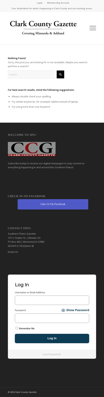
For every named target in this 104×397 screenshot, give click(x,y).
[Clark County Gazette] (43, 29)
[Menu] (91, 28)
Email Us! (13, 252)
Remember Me (25, 328)
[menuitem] (40, 3)
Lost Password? (52, 354)
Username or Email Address (30, 292)
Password (20, 310)
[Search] (36, 74)
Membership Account (58, 2)
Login (40, 2)
